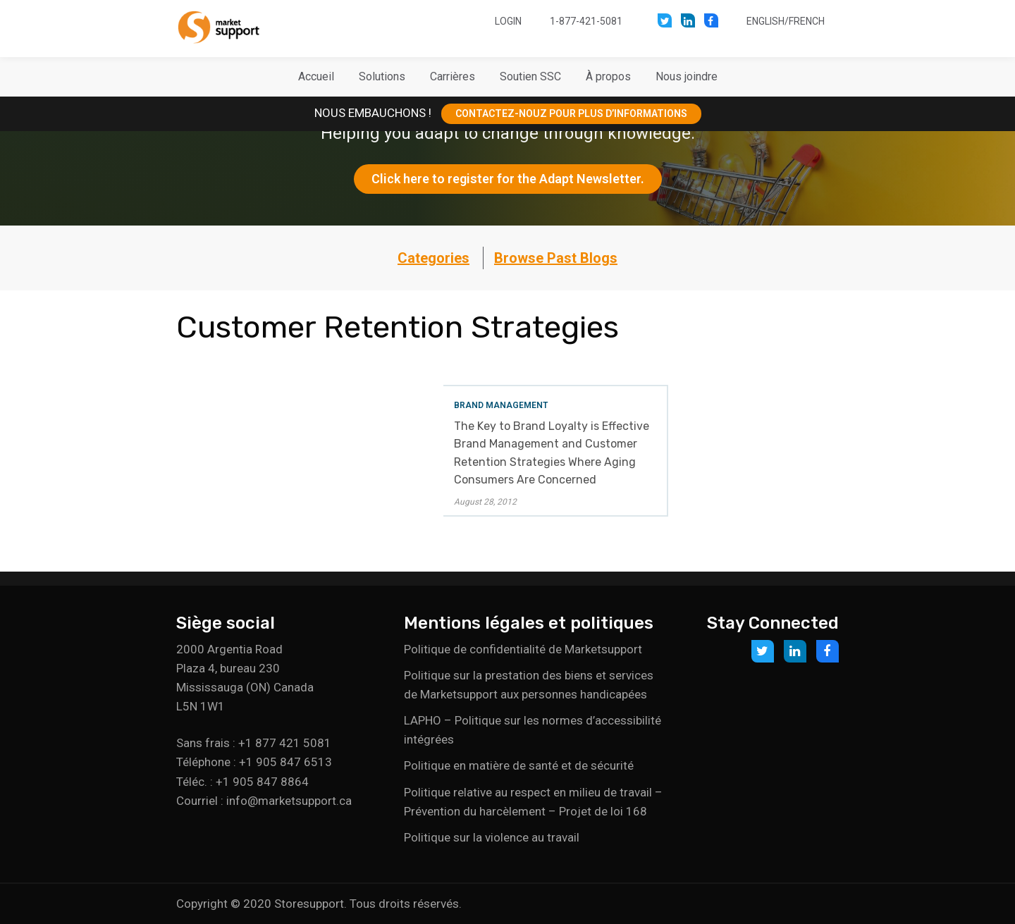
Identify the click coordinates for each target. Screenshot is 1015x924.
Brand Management (501, 405)
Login (508, 21)
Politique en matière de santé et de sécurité (519, 765)
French (807, 21)
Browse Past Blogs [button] (555, 258)
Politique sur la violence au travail (491, 837)
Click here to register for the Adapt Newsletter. (507, 178)
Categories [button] (433, 258)
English (765, 21)
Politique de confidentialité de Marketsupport (523, 649)
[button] (382, 77)
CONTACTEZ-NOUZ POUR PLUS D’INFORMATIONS (571, 113)
